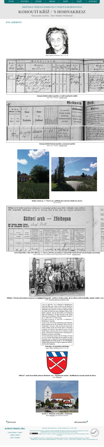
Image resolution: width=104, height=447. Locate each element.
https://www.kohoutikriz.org (90, 439)
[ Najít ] (12, 437)
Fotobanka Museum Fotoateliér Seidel (59, 299)
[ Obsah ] (12, 435)
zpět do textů (11, 422)
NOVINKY (25, 1)
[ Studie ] (20, 432)
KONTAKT (93, 1)
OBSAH (52, 1)
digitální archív (63, 97)
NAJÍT (79, 1)
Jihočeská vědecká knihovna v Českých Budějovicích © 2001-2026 (59, 428)
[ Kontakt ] (17, 437)
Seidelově (40, 298)
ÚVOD (11, 1)
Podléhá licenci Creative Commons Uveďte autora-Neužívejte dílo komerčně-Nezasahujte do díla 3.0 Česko (59, 434)
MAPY (65, 1)
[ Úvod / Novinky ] (12, 432)
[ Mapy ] (17, 435)
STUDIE (38, 1)
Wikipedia (58, 377)
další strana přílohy (80, 422)
